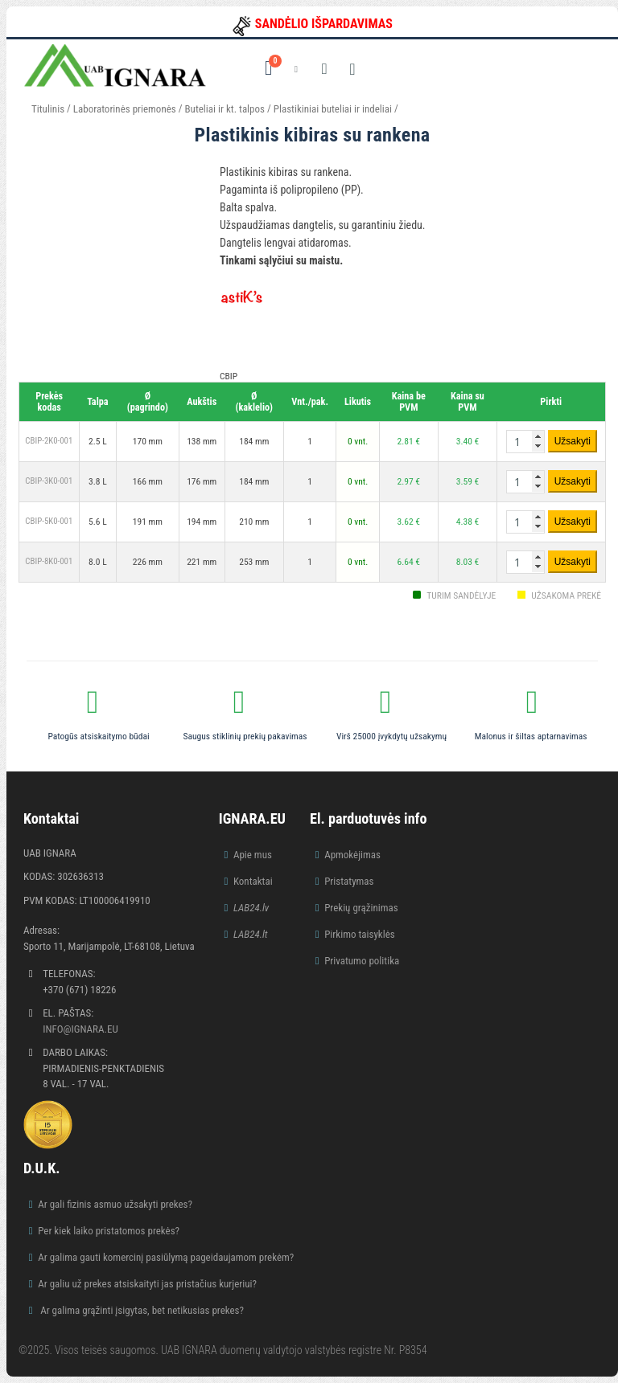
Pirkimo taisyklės (359, 934)
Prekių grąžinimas (361, 908)
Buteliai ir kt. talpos (225, 109)
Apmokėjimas (352, 855)
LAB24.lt (250, 934)
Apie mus (252, 855)
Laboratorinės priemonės (124, 109)
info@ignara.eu (80, 1029)
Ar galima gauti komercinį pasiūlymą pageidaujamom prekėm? (166, 1257)
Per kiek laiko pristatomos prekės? (108, 1231)
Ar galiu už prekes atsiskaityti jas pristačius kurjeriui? (147, 1284)
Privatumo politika (361, 961)
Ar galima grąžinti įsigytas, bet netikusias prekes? (141, 1310)
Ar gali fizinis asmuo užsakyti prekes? (115, 1204)
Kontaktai (253, 881)
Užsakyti (572, 441)
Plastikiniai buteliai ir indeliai (333, 109)
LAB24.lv (251, 908)
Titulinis (47, 109)
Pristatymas (348, 881)
